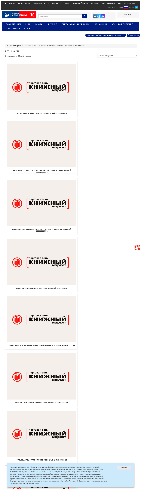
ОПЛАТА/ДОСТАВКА (108, 3)
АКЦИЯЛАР (67, 3)
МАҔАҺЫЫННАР (57, 3)
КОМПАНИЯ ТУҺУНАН (25, 3)
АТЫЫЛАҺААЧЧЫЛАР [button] (41, 3)
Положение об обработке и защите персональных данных (87, 481)
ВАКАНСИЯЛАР (95, 3)
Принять (124, 468)
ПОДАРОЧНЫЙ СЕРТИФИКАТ (126, 3)
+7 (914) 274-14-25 (114, 35)
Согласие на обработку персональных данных (24, 483)
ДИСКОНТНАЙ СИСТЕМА (80, 3)
